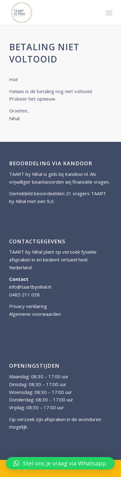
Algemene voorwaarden (35, 314)
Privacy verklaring (28, 306)
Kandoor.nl (76, 174)
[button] (60, 463)
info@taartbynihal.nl (30, 287)
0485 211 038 (24, 294)
